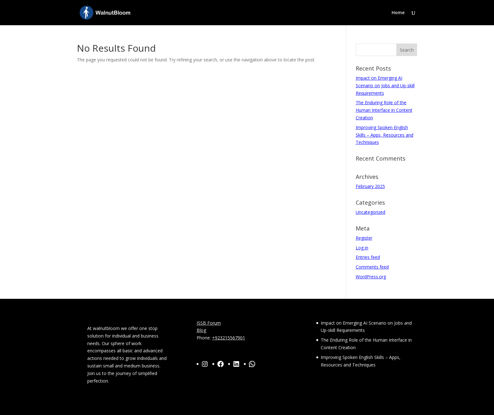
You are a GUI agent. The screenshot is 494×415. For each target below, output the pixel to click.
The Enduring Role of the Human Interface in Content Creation (384, 110)
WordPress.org (371, 277)
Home (398, 12)
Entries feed (368, 257)
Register (364, 238)
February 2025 (370, 186)
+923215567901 (228, 338)
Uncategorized (370, 212)
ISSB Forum (209, 323)
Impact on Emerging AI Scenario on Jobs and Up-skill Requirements (385, 85)
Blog (201, 330)
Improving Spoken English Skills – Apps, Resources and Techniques (384, 134)
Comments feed (372, 267)
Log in (362, 248)
